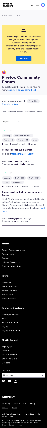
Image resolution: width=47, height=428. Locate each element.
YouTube (9, 381)
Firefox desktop (9, 286)
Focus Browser (9, 298)
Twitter (5, 258)
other (6, 182)
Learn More (23, 59)
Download (7, 282)
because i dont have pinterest (17, 150)
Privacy (32, 404)
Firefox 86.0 (33, 101)
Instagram (15, 381)
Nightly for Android (11, 330)
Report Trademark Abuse (13, 250)
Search (32, 5)
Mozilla (8, 397)
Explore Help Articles (11, 266)
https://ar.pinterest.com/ (22, 154)
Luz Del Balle (16, 161)
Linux (35, 140)
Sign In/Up (7, 346)
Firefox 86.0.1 (23, 140)
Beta (4, 318)
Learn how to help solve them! (21, 90)
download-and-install (23, 136)
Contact (14, 408)
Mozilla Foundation (9, 416)
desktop (7, 136)
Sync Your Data (9, 358)
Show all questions (10, 104)
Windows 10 (17, 182)
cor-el (16, 221)
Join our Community (11, 262)
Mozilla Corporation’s (13, 414)
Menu (37, 5)
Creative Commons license (12, 425)
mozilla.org (6, 404)
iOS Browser (7, 294)
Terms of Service (20, 404)
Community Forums (12, 15)
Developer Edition (10, 314)
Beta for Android (10, 322)
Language (6, 370)
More (39, 112)
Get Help (6, 362)
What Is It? (7, 350)
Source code (8, 254)
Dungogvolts (16, 218)
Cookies (5, 408)
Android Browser (10, 290)
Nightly (5, 326)
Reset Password (9, 354)
